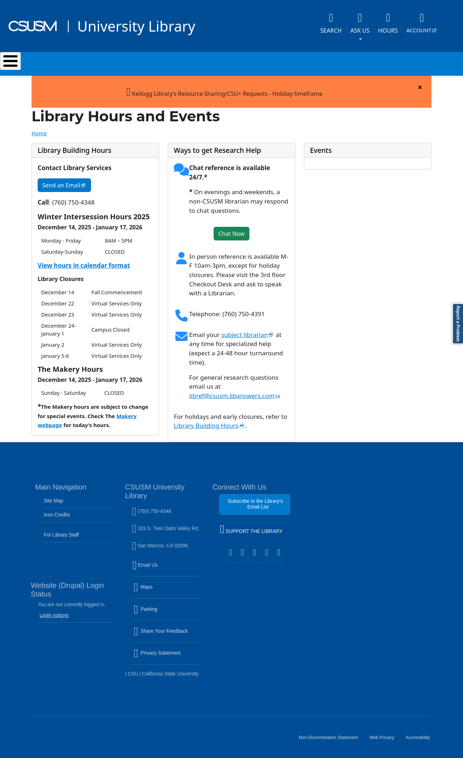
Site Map (53, 497)
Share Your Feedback (161, 627)
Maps (158, 588)
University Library (136, 26)
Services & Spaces (153, 62)
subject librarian (247, 331)
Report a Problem (457, 324)
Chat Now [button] (231, 230)
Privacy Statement (167, 654)
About (395, 62)
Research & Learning (239, 62)
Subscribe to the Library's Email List (255, 500)
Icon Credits (57, 511)
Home (39, 129)
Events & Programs (326, 62)
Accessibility (421, 736)
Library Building (209, 422)
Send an (66, 183)
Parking (161, 610)
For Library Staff (61, 531)
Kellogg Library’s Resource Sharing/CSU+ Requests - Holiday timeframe (225, 87)
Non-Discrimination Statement (331, 736)
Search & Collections (67, 62)
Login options (54, 611)
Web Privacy (384, 736)
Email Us (167, 566)
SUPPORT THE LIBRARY (251, 526)
